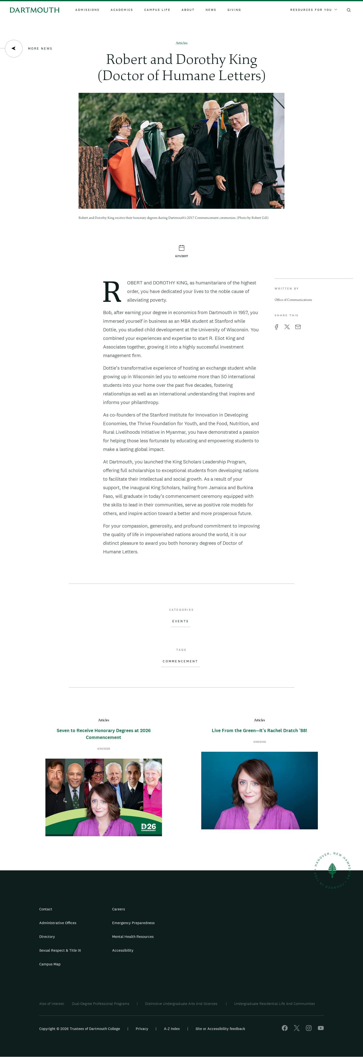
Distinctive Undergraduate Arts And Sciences (181, 1003)
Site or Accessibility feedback (220, 1028)
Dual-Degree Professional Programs (100, 1003)
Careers (118, 909)
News (211, 10)
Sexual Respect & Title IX (60, 950)
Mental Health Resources (133, 936)
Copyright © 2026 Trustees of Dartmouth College (79, 1028)
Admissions (87, 10)
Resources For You (313, 10)
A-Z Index (172, 1028)
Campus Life (157, 10)
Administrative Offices (57, 922)
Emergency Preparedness (133, 922)
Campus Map (50, 964)
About (188, 10)
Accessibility (123, 950)
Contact (45, 909)
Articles (182, 43)
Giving (234, 10)
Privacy (142, 1028)
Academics (122, 10)
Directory (47, 936)
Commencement (180, 661)
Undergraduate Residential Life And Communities (274, 1003)
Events (180, 621)
